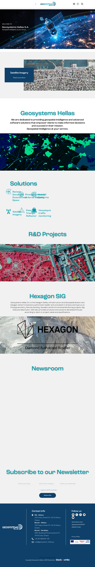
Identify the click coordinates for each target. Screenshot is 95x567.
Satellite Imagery (17, 213)
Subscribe (47, 495)
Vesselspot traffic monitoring (45, 213)
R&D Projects (48, 235)
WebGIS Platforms (43, 196)
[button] (36, 4)
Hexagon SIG (47, 297)
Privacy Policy (76, 536)
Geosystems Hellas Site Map (47, 557)
